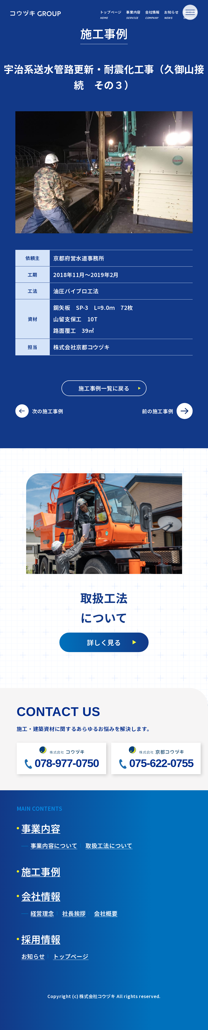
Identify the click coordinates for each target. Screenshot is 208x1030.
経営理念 (42, 913)
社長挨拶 (74, 913)
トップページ (70, 956)
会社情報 (41, 896)
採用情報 (41, 939)
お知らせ (33, 956)
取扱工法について (109, 845)
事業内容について (54, 845)
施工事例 (41, 871)
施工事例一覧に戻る (103, 388)
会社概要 (106, 913)
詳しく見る (104, 642)
